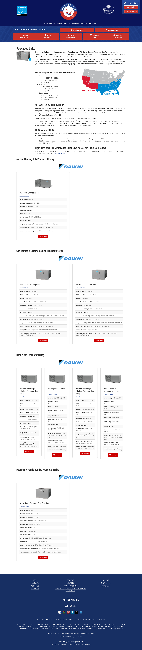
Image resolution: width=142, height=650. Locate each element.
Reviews (52, 23)
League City (98, 626)
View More (43, 236)
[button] (77, 30)
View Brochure (24, 196)
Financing (84, 23)
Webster (120, 629)
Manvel (107, 626)
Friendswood (31, 626)
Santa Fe (81, 629)
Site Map (105, 586)
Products (67, 23)
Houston (62, 626)
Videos (59, 23)
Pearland (54, 629)
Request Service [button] (131, 11)
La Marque (79, 626)
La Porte (88, 626)
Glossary (35, 589)
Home (46, 23)
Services (75, 23)
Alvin (25, 624)
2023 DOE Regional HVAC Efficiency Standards (70, 590)
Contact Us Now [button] (131, 7)
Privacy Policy (70, 586)
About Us (92, 23)
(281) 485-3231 (60, 153)
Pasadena (45, 629)
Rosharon (63, 629)
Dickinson (112, 624)
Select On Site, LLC (77, 641)
